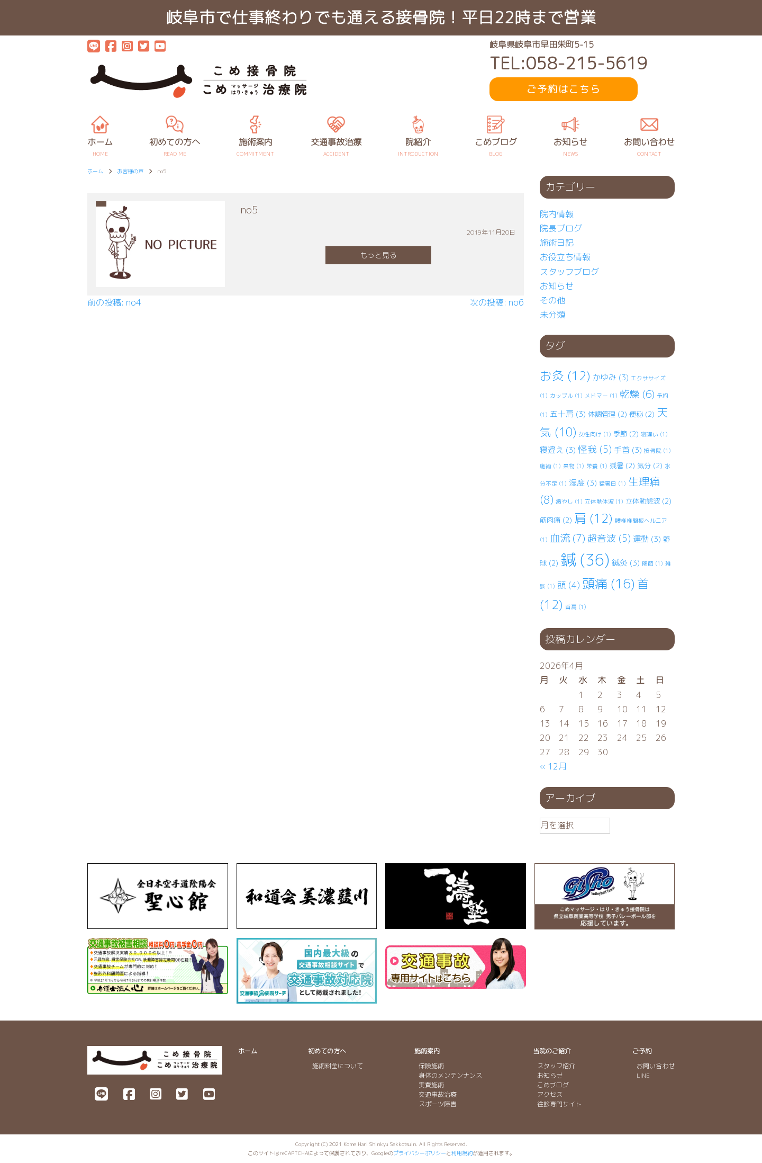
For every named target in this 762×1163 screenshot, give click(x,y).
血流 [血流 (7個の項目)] (567, 538)
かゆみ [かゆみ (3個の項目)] (611, 377)
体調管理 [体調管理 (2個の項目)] (607, 414)
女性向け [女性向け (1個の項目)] (594, 434)
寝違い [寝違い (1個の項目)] (654, 434)
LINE (643, 1075)
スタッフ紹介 (556, 1065)
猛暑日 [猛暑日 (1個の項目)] (612, 483)
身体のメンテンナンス (450, 1075)
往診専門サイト (559, 1103)
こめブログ (553, 1084)
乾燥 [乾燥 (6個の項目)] (637, 394)
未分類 (552, 314)
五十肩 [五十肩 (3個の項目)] (568, 413)
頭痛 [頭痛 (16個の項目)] (608, 584)
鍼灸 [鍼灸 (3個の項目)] (626, 562)
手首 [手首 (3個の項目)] (628, 449)
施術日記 (557, 242)
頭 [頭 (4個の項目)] (568, 585)
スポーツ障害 (438, 1103)
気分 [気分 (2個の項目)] (650, 465)
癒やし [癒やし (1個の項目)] (569, 501)
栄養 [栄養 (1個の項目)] (596, 466)
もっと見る (378, 255)
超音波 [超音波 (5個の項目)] (609, 538)
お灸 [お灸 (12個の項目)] (565, 376)
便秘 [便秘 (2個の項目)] (642, 414)
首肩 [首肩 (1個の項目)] (575, 607)
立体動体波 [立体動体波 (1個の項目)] (604, 501)
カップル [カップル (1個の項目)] (566, 395)
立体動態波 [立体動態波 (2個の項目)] (648, 501)
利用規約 (462, 1153)
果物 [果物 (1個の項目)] (573, 466)
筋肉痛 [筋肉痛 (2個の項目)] (556, 520)
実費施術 (431, 1084)
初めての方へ (327, 1050)
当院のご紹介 (552, 1050)
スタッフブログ (569, 272)
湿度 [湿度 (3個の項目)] (583, 482)
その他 (552, 300)
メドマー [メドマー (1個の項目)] (601, 395)
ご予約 (641, 1050)
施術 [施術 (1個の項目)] (550, 466)
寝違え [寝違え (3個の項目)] (558, 449)
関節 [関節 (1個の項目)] (652, 563)
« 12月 (553, 766)
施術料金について (337, 1065)
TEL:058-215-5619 (568, 63)
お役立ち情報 (565, 257)
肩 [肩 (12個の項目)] (593, 518)
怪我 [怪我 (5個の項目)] (595, 449)
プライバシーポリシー (419, 1153)
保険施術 (431, 1065)
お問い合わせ (656, 1065)
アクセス (550, 1094)
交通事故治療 (438, 1094)
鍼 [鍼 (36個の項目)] (585, 559)
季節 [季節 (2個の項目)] (626, 434)
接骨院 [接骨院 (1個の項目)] (657, 450)
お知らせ (557, 286)
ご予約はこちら (564, 89)
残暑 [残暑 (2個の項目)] (622, 465)
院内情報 (557, 214)
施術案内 (427, 1050)
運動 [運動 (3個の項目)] (647, 538)
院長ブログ (561, 228)
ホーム (247, 1050)
